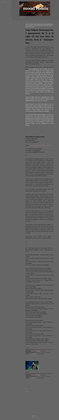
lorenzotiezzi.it (39, 351)
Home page (21, 18)
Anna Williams (38, 417)
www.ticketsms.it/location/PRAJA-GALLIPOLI (40, 145)
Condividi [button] (17, 22)
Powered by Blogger (35, 416)
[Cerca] (53, 2)
